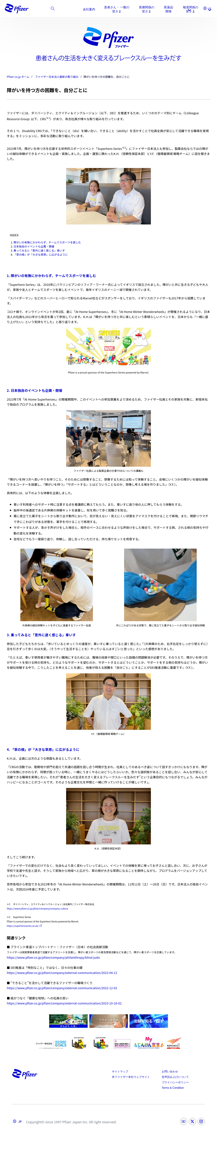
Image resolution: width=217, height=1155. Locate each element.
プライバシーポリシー (175, 1082)
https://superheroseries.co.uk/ (23, 925)
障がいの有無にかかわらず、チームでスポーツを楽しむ (47, 242)
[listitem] (189, 9)
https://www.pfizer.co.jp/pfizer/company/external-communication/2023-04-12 (62, 972)
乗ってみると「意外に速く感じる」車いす (39, 250)
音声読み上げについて (175, 1076)
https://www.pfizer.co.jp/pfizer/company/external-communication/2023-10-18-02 (64, 1003)
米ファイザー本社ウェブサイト (131, 1076)
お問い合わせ (170, 1071)
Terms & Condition (173, 1087)
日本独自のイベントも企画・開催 (34, 246)
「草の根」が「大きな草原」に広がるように (41, 254)
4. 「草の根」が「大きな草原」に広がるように (43, 749)
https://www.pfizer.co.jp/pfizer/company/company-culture (37, 908)
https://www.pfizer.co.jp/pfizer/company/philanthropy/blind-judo (53, 957)
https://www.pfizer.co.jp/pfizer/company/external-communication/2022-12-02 (62, 988)
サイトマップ (120, 1071)
